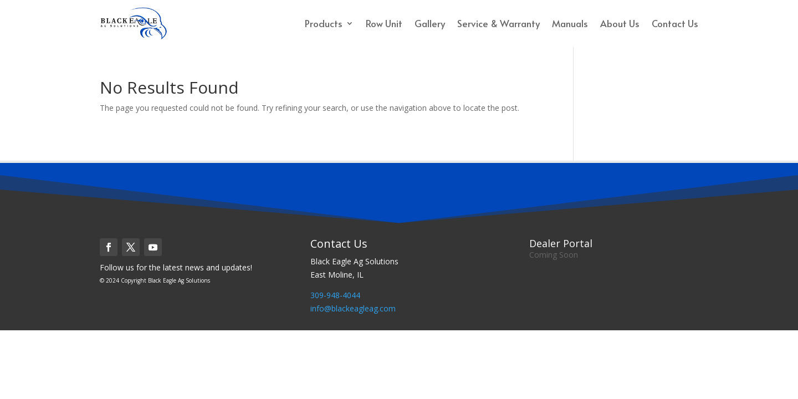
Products (323, 23)
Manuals (570, 23)
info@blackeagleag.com (353, 308)
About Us (620, 23)
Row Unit (384, 23)
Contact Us (675, 23)
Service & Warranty (498, 23)
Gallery (430, 23)
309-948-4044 (335, 295)
